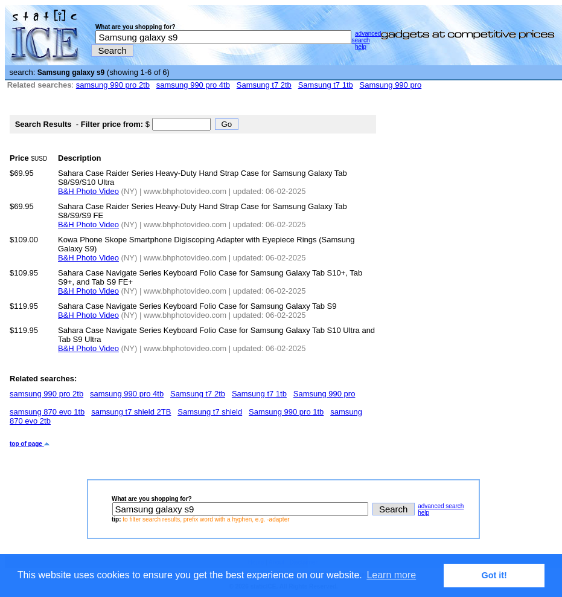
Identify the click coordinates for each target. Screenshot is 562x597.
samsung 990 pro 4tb (193, 84)
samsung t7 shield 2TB (131, 411)
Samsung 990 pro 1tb (286, 411)
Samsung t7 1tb (325, 84)
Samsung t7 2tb (264, 84)
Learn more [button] (391, 575)
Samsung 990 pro (391, 84)
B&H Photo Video (88, 191)
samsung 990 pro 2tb (113, 84)
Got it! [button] (494, 575)
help (360, 47)
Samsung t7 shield (209, 411)
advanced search (366, 37)
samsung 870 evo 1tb (47, 411)
